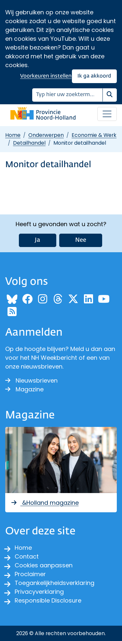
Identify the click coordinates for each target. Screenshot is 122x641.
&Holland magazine (44, 503)
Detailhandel (29, 143)
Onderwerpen (46, 135)
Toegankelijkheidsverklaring (54, 583)
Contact (27, 556)
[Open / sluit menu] (107, 114)
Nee (80, 240)
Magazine (24, 389)
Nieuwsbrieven (31, 380)
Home (12, 135)
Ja (37, 240)
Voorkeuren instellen (46, 76)
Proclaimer (30, 574)
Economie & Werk (94, 135)
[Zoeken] (67, 95)
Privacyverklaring (39, 592)
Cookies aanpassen (44, 565)
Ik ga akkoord (94, 76)
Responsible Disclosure (48, 600)
